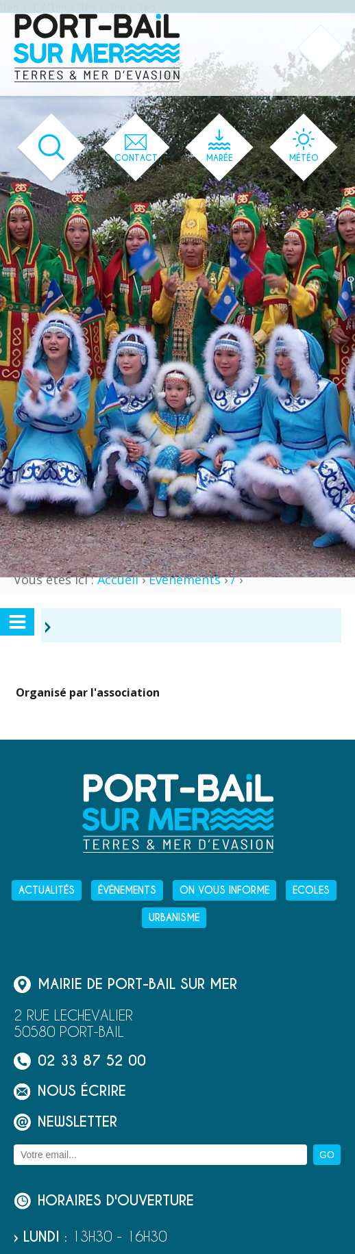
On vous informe (224, 890)
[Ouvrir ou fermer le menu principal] (321, 48)
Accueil (117, 579)
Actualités (47, 890)
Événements (185, 579)
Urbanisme (174, 918)
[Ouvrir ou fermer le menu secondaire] (17, 622)
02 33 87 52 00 (80, 1061)
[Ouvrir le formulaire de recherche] (52, 147)
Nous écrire (70, 1091)
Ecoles (311, 890)
